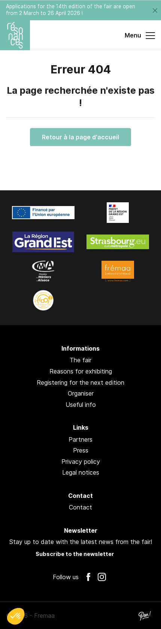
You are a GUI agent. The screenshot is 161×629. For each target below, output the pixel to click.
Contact (80, 507)
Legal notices (80, 472)
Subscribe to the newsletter (75, 554)
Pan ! (144, 615)
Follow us (66, 577)
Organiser (81, 393)
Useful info (81, 404)
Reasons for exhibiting (80, 371)
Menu (140, 35)
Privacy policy (80, 461)
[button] (16, 616)
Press (80, 450)
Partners (80, 439)
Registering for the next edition (80, 382)
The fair (80, 360)
